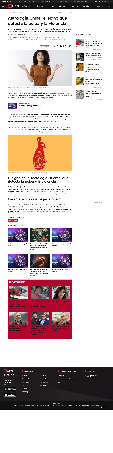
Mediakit (61, 376)
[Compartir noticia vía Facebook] (61, 46)
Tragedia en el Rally (80, 1)
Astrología (17, 12)
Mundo (97, 6)
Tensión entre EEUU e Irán (101, 1)
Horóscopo (13, 221)
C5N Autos (44, 379)
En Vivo (106, 6)
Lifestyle (62, 6)
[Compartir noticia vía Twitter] (57, 46)
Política (24, 376)
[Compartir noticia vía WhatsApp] (54, 46)
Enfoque (40, 6)
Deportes (51, 6)
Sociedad (25, 379)
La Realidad (26, 6)
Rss (59, 382)
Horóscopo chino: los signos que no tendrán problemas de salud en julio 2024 (37, 39)
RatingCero (86, 6)
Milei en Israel (46, 1)
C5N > (10, 12)
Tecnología (74, 6)
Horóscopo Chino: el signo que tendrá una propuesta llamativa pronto (34, 37)
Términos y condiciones (66, 379)
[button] (70, 46)
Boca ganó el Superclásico (26, 1)
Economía (25, 382)
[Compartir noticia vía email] (64, 46)
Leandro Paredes (62, 1)
